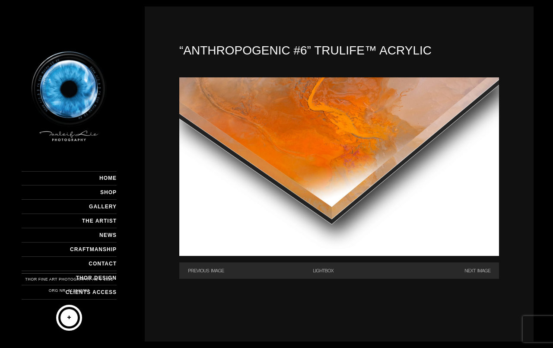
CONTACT (103, 264)
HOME (108, 178)
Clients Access (91, 292)
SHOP (108, 192)
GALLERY (103, 207)
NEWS (108, 235)
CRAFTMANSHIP (93, 249)
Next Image (477, 270)
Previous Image (206, 270)
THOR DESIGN (96, 278)
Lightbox (323, 270)
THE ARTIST (99, 221)
